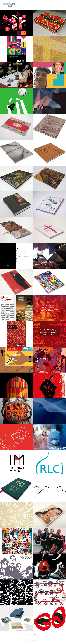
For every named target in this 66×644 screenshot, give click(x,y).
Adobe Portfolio (36, 641)
